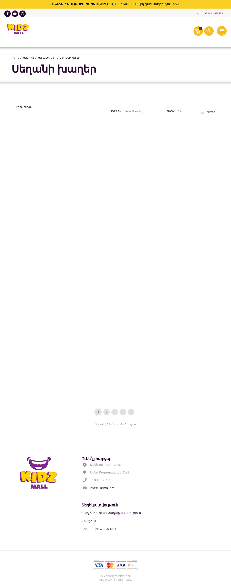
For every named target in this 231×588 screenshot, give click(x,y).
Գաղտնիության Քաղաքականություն (111, 513)
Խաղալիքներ (47, 57)
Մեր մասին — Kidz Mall (98, 529)
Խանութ (28, 57)
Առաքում (88, 521)
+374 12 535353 (214, 13)
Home (15, 57)
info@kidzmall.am (102, 488)
